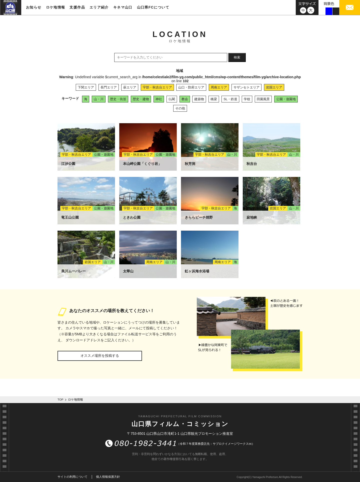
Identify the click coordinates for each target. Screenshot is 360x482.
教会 (185, 99)
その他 (180, 108)
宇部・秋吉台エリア (157, 87)
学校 (247, 99)
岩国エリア (274, 87)
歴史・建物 (141, 99)
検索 (237, 57)
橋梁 (213, 99)
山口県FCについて (153, 7)
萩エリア (129, 87)
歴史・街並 (118, 99)
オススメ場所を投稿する (99, 356)
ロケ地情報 (55, 7)
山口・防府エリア (191, 87)
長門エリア (108, 87)
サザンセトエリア (247, 87)
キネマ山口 (122, 7)
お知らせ (34, 7)
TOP (61, 399)
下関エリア (86, 87)
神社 (159, 99)
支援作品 (77, 7)
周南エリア (219, 87)
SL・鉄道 (230, 99)
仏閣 (171, 99)
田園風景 (263, 99)
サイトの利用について (73, 476)
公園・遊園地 (286, 99)
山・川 (99, 99)
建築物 (199, 99)
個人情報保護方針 (108, 476)
